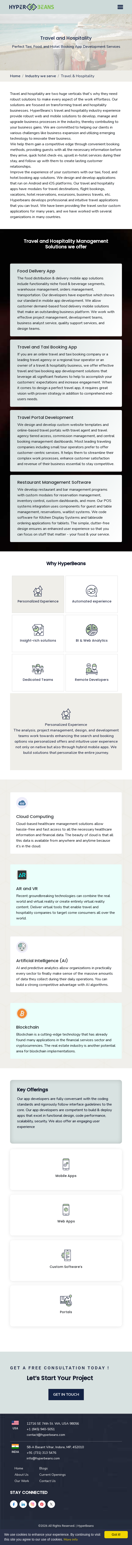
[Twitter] (51, 1504)
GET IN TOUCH (66, 1394)
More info (71, 1539)
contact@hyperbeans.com (46, 1435)
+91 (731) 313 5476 (41, 1453)
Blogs (43, 1468)
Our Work (22, 1481)
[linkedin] (23, 1504)
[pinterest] (42, 1504)
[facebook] (14, 1504)
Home (15, 76)
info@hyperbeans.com (43, 1458)
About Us (22, 1474)
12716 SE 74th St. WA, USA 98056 (53, 1423)
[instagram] (32, 1504)
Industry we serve (40, 76)
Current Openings (52, 1474)
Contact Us (47, 1481)
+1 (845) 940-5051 (41, 1429)
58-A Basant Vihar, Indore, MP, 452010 (55, 1447)
